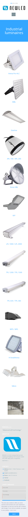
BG (17, 3)
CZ (15, 3)
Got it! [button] (14, 514)
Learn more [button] (13, 510)
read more (4, 460)
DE (13, 3)
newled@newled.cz (10, 473)
